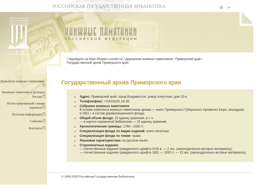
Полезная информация (28, 114)
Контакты (37, 128)
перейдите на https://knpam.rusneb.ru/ (95, 59)
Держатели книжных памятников (149, 59)
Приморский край (188, 59)
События (37, 121)
